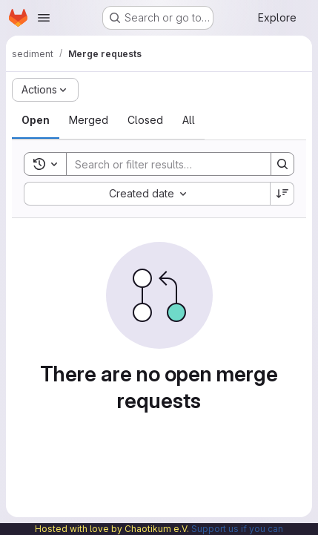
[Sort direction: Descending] (282, 194)
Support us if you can (237, 528)
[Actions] (45, 90)
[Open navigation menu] (44, 18)
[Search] (164, 164)
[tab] (35, 120)
